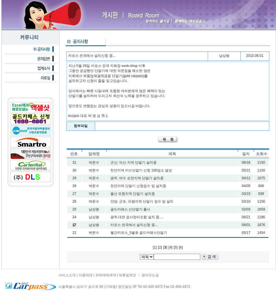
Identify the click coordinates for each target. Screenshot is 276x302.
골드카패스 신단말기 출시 (130, 209)
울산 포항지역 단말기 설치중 (132, 194)
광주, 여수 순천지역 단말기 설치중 (137, 178)
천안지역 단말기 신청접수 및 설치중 (138, 186)
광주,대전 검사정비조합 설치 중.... (136, 217)
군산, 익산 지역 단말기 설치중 (133, 163)
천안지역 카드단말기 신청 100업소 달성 (141, 170)
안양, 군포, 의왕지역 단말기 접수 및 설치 (142, 202)
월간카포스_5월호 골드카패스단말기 (138, 233)
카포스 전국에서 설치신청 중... (134, 225)
